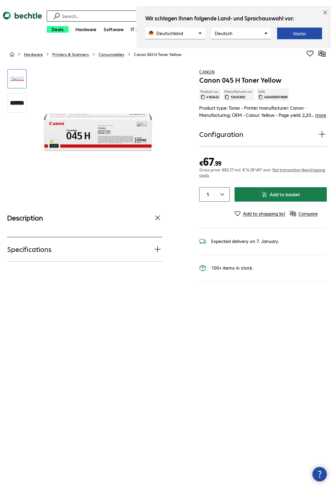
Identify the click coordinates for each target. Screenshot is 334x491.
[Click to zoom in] (17, 78)
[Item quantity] (207, 194)
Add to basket (280, 194)
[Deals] (58, 29)
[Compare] (322, 53)
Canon (207, 71)
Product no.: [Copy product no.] (210, 94)
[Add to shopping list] (310, 53)
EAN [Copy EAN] (273, 94)
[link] (158, 54)
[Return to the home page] (22, 24)
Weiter (299, 34)
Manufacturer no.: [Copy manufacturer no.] (238, 94)
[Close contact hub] (319, 474)
